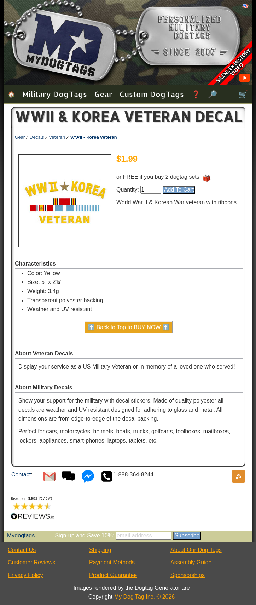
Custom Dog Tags (152, 94)
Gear (103, 94)
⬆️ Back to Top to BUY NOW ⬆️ (128, 327)
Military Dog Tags (54, 94)
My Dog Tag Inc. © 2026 (144, 597)
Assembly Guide (191, 562)
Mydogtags (21, 535)
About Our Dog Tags (196, 550)
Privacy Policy (25, 575)
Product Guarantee (113, 575)
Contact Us (22, 550)
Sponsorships (187, 575)
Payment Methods (112, 562)
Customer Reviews (31, 562)
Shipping (100, 550)
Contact (21, 475)
